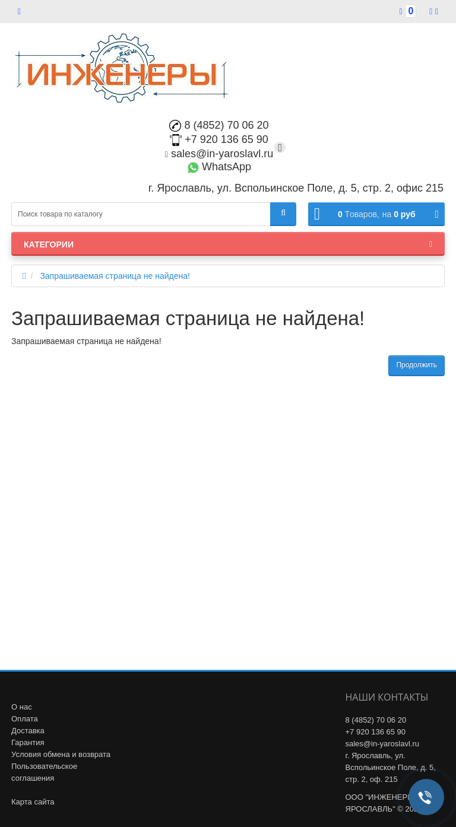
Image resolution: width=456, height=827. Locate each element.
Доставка (28, 730)
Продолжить (416, 365)
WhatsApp (219, 167)
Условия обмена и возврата (60, 754)
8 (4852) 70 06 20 (218, 125)
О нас (21, 706)
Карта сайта (32, 801)
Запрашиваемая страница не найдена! (115, 276)
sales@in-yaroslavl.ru (219, 154)
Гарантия (27, 742)
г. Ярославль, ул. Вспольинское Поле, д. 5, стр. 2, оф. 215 (391, 767)
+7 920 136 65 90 (219, 139)
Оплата (24, 718)
